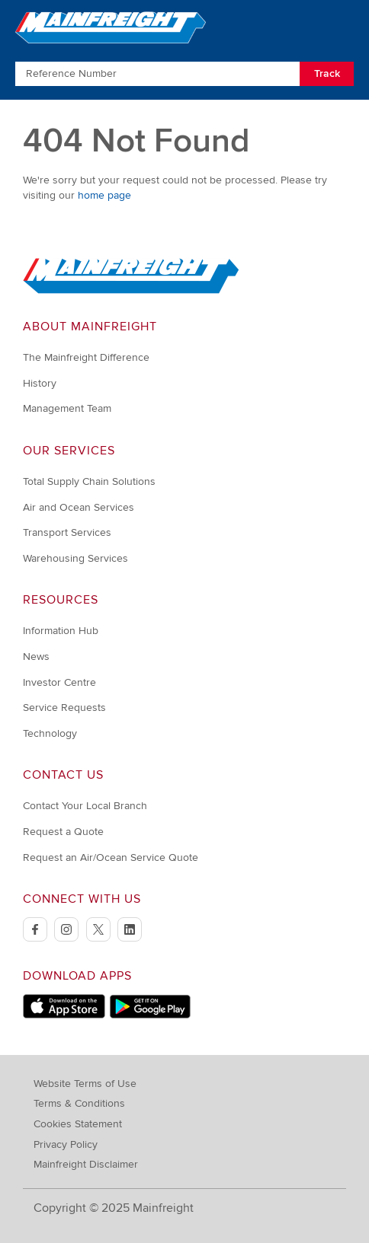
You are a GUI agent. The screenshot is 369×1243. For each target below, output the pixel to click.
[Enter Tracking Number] (157, 74)
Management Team (67, 408)
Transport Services (67, 532)
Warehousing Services (75, 558)
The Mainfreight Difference (86, 357)
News (36, 656)
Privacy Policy (66, 1144)
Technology (50, 733)
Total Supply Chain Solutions (89, 481)
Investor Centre (59, 682)
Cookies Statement (78, 1123)
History (39, 383)
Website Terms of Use (85, 1083)
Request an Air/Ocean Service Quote (110, 857)
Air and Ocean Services (78, 507)
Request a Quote (63, 831)
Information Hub (60, 630)
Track (327, 73)
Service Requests (64, 707)
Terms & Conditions (79, 1103)
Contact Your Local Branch (85, 805)
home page (104, 195)
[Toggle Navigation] (340, 27)
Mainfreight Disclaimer (86, 1164)
